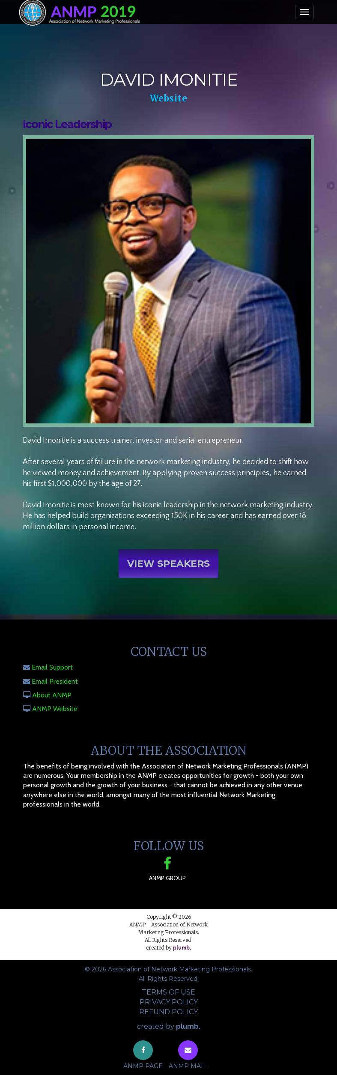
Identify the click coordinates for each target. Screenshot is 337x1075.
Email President (55, 681)
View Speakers (168, 566)
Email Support (52, 667)
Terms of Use (168, 992)
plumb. (182, 948)
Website (169, 98)
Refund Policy (168, 1012)
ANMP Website (55, 709)
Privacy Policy (169, 1002)
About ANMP (52, 695)
